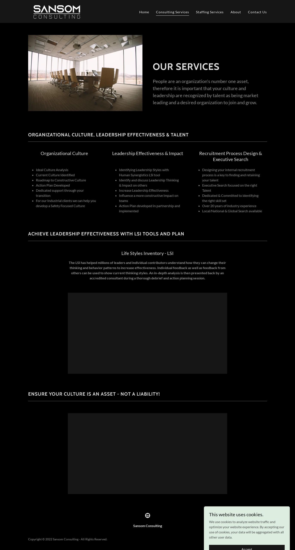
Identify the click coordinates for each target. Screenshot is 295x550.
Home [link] (144, 12)
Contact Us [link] (257, 12)
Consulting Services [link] (172, 12)
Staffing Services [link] (210, 12)
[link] (57, 11)
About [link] (236, 12)
